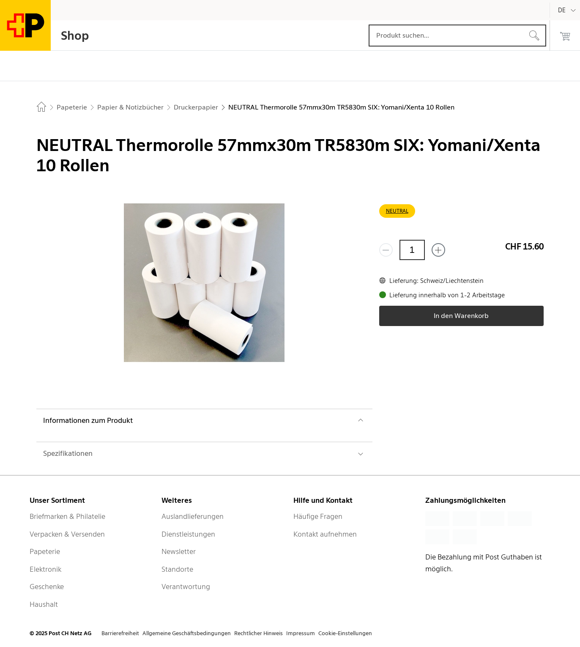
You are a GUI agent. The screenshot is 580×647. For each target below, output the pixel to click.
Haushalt (44, 604)
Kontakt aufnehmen (325, 534)
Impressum (300, 633)
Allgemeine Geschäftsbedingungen (186, 633)
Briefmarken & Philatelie (67, 516)
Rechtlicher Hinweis (258, 633)
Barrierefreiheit (120, 633)
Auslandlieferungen (192, 516)
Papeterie (45, 551)
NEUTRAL (397, 211)
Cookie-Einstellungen (345, 633)
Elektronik (45, 569)
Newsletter (178, 551)
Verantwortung (185, 586)
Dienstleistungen (188, 534)
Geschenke (47, 586)
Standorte (177, 569)
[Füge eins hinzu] (438, 250)
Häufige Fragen (317, 516)
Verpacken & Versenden (67, 534)
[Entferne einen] (386, 250)
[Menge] (412, 250)
